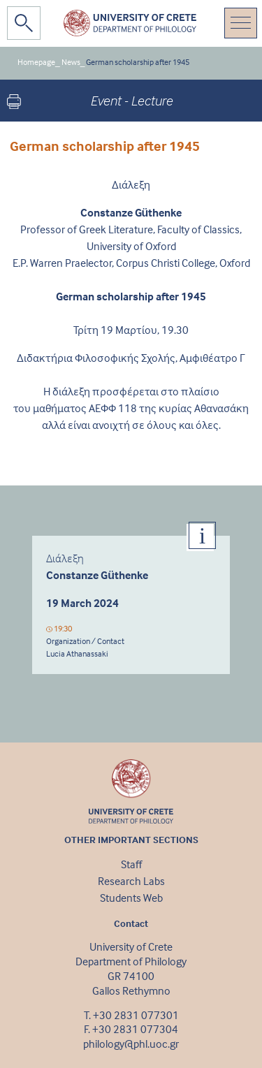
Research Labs (131, 881)
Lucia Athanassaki (77, 653)
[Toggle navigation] (240, 23)
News (70, 62)
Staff (131, 864)
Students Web (131, 898)
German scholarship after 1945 (137, 62)
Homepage (36, 62)
